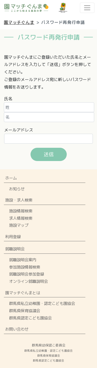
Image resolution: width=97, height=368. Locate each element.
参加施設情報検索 (24, 267)
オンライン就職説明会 (28, 281)
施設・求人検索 (18, 200)
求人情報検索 (20, 218)
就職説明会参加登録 (26, 274)
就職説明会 (15, 249)
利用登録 (13, 236)
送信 (49, 154)
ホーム (11, 178)
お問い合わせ (16, 329)
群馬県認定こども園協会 (30, 318)
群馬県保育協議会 (24, 310)
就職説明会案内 (22, 260)
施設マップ (18, 225)
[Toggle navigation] (87, 8)
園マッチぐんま (19, 22)
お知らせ (17, 189)
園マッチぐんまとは (22, 293)
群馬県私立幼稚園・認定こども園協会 (42, 303)
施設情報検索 (20, 211)
